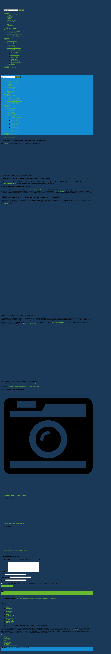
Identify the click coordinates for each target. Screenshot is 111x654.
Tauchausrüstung (12, 35)
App (9, 386)
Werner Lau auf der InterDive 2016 (14, 523)
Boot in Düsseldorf (59, 191)
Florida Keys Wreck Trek (29, 323)
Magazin (6, 13)
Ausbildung (10, 16)
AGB (5, 642)
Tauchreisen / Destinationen (14, 34)
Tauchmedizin (11, 21)
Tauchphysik (10, 43)
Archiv (5, 137)
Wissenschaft (11, 24)
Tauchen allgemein (12, 32)
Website (3, 582)
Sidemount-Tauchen (16, 62)
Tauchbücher (14, 53)
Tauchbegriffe (11, 46)
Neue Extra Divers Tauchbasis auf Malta (15, 495)
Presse (6, 638)
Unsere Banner (8, 641)
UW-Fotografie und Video (14, 36)
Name (3, 576)
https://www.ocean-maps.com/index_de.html (31, 383)
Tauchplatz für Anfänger (58, 322)
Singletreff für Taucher (10, 67)
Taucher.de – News (12, 14)
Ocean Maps (28, 386)
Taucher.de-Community (13, 31)
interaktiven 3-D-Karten (9, 183)
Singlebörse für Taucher (10, 647)
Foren (5, 30)
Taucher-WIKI (11, 49)
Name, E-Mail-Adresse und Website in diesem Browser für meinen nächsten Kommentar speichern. (30, 585)
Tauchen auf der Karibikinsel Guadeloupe (16, 550)
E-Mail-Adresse (5, 579)
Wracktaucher (6, 203)
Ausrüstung (10, 17)
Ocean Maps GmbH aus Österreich (36, 190)
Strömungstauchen (16, 63)
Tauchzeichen (14, 52)
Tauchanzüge (14, 56)
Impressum (7, 645)
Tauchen (75, 631)
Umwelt (9, 23)
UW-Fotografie (10, 623)
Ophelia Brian (36, 386)
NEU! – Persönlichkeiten (14, 48)
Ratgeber (6, 27)
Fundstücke (10, 25)
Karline (16, 386)
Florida (12, 386)
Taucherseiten (11, 64)
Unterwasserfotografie (10, 28)
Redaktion (6, 143)
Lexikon (6, 39)
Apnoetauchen (14, 57)
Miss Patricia (21, 386)
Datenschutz (7, 644)
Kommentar (4, 573)
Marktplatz (7, 38)
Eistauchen (14, 59)
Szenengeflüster (11, 20)
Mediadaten (7, 640)
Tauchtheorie (10, 42)
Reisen (9, 18)
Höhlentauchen (15, 60)
